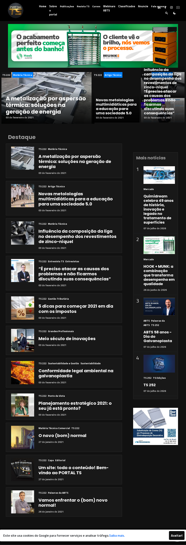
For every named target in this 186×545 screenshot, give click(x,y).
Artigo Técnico (113, 75)
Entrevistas (72, 263)
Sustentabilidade (90, 365)
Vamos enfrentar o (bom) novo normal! (73, 504)
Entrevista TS (56, 263)
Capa (51, 462)
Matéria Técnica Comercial (54, 429)
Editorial (60, 462)
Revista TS (83, 6)
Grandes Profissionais (61, 332)
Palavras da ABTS (58, 494)
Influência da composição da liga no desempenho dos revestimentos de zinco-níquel (162, 78)
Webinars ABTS (109, 8)
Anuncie (143, 6)
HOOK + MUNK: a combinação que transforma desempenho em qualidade (159, 276)
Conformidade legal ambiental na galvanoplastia (76, 374)
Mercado (148, 191)
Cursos (96, 6)
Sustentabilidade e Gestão (63, 365)
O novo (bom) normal (62, 437)
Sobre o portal (53, 10)
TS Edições (159, 379)
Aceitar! (177, 535)
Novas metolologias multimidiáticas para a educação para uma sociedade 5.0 (116, 109)
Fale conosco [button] (158, 6)
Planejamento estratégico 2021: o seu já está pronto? (75, 407)
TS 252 (155, 326)
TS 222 (6, 75)
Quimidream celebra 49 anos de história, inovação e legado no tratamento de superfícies (158, 210)
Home (42, 6)
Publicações (67, 6)
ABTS (146, 322)
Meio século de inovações (67, 340)
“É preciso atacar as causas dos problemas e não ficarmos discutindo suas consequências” (160, 102)
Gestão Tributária (58, 300)
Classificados (126, 6)
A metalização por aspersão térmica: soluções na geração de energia (46, 105)
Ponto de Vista (56, 397)
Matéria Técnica (22, 75)
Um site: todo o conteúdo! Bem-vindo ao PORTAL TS (74, 471)
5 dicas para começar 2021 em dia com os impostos (76, 310)
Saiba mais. (117, 535)
